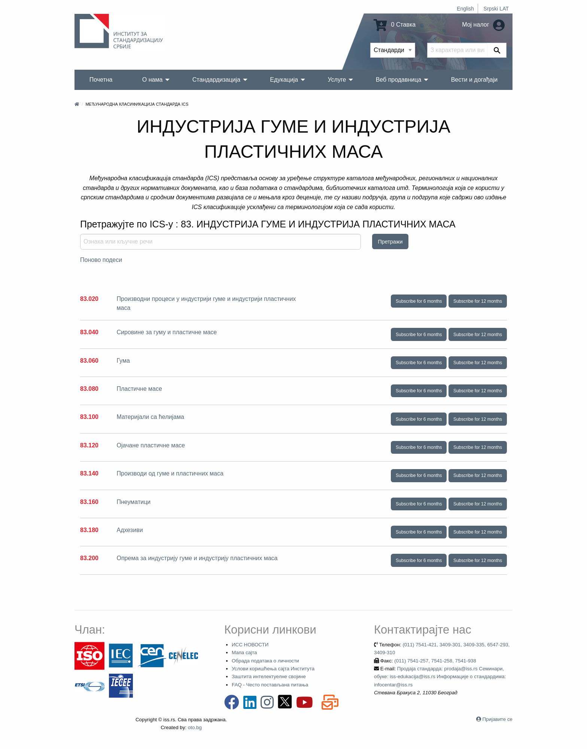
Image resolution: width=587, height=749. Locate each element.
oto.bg (195, 727)
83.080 (89, 389)
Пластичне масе (139, 389)
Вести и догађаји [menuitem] (474, 79)
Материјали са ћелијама (150, 417)
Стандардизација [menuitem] (216, 79)
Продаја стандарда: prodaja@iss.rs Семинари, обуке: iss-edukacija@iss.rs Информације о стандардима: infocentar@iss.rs (440, 677)
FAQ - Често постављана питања (270, 685)
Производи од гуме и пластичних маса (169, 473)
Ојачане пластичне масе (150, 445)
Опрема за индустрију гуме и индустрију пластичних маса (196, 558)
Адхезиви (129, 530)
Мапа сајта (244, 652)
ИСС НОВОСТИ (250, 644)
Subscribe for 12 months (477, 301)
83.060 (89, 360)
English (465, 9)
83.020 (89, 299)
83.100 (89, 417)
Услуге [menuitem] (337, 79)
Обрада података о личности (265, 661)
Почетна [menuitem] (101, 79)
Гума (123, 360)
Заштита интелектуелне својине (269, 676)
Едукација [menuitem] (284, 79)
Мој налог (483, 24)
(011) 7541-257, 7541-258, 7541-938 (435, 661)
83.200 (89, 558)
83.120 (89, 445)
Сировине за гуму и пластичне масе (166, 332)
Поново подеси (101, 260)
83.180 (89, 530)
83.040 (89, 332)
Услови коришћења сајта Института (273, 668)
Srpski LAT (496, 9)
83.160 (89, 502)
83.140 (89, 473)
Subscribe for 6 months (419, 301)
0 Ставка (395, 24)
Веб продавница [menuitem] (399, 79)
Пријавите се (498, 719)
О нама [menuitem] (152, 79)
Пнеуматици (133, 502)
